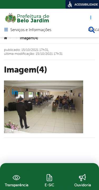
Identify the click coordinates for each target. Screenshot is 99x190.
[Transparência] (16, 179)
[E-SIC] (49, 179)
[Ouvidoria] (82, 179)
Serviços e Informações (30, 28)
